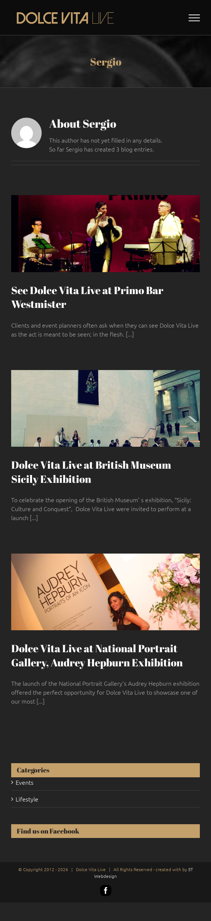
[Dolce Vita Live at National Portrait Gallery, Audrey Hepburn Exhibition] (105, 592)
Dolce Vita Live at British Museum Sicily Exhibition (91, 472)
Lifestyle (27, 799)
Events (24, 782)
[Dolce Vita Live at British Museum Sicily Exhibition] (105, 408)
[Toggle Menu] (194, 18)
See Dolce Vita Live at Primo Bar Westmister (87, 297)
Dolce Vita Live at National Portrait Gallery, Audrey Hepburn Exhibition (97, 655)
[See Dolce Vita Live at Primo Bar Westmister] (105, 233)
